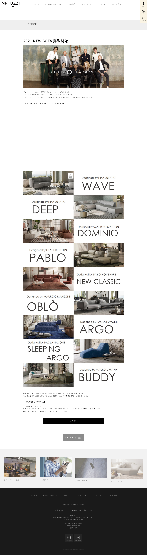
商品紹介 (72, 4)
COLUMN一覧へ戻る (73, 438)
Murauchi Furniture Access (70, 549)
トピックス (101, 4)
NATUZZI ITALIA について (54, 4)
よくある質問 (116, 4)
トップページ (34, 4)
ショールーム (86, 4)
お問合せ (73, 421)
